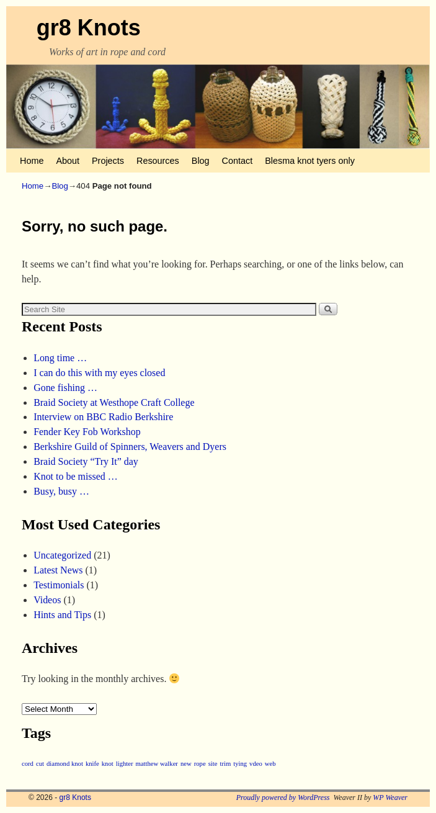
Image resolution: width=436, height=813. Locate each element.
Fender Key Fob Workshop (87, 431)
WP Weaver (390, 797)
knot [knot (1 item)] (107, 763)
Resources (157, 161)
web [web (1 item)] (270, 763)
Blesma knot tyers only (310, 161)
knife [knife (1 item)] (92, 763)
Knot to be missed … (75, 476)
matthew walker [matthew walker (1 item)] (157, 763)
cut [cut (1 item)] (40, 763)
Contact (237, 161)
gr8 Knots (89, 27)
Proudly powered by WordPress (283, 797)
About (67, 161)
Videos (47, 600)
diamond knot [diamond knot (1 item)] (65, 763)
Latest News (57, 570)
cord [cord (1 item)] (27, 763)
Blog (201, 161)
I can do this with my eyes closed (99, 372)
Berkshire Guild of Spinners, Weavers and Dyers (129, 446)
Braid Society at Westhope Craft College (113, 402)
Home (31, 161)
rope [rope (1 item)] (200, 763)
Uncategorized (62, 555)
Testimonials (58, 585)
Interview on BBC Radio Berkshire (103, 416)
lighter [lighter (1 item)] (124, 763)
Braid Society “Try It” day (85, 461)
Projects (108, 161)
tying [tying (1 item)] (240, 763)
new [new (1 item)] (186, 763)
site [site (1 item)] (213, 763)
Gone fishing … (65, 387)
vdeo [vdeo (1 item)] (255, 763)
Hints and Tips (62, 614)
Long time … (60, 358)
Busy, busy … (61, 491)
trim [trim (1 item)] (225, 763)
